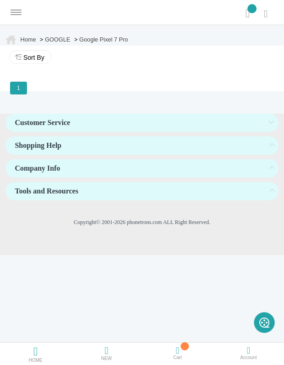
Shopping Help (38, 145)
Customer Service (42, 122)
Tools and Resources (46, 191)
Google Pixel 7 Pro (103, 39)
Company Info (37, 168)
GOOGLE (57, 39)
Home (28, 39)
